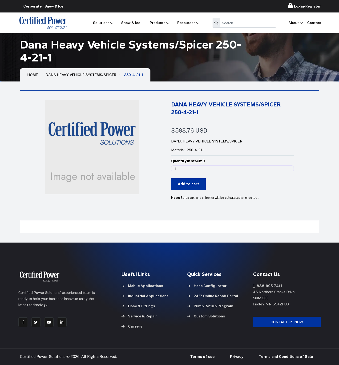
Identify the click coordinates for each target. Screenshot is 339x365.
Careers (131, 326)
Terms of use (202, 356)
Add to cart (188, 184)
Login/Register (304, 5)
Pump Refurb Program (210, 306)
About (293, 23)
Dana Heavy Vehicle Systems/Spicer (81, 75)
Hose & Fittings (138, 306)
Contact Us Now (287, 322)
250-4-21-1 (133, 75)
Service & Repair (139, 316)
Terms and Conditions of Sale (286, 356)
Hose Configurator (207, 286)
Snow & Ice (130, 23)
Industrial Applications (145, 296)
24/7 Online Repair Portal (212, 296)
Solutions (101, 23)
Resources (186, 23)
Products (157, 23)
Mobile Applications (142, 286)
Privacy (236, 356)
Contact (314, 23)
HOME (32, 75)
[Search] (248, 23)
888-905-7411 (267, 286)
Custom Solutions (206, 316)
